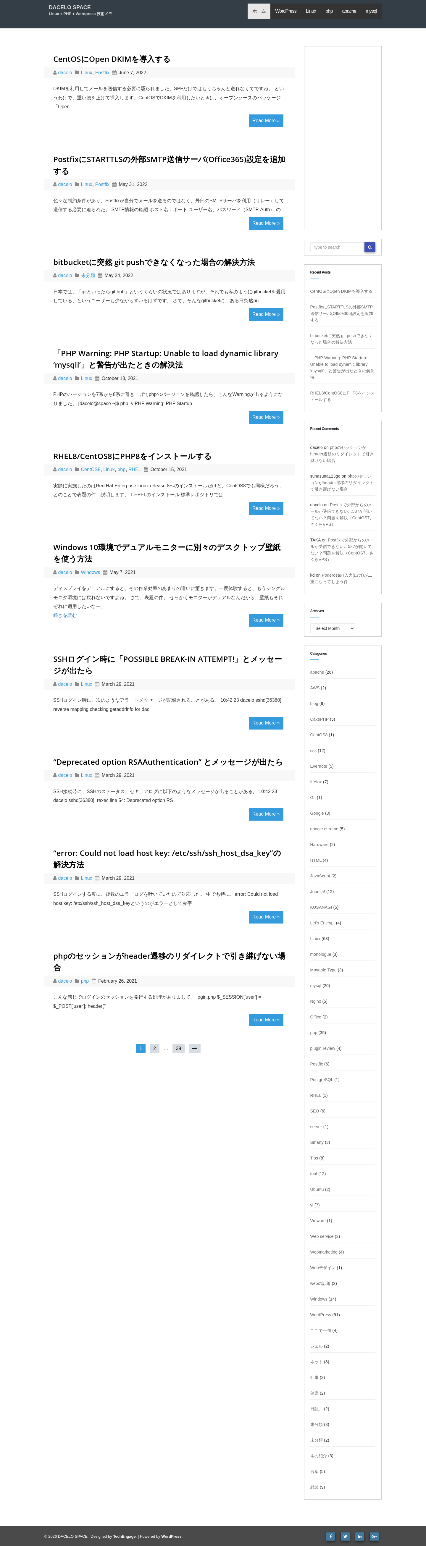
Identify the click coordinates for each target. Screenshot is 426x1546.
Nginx (315, 1001)
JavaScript (320, 876)
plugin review (322, 1048)
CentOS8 (91, 469)
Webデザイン (323, 1267)
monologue (320, 954)
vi (312, 1205)
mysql (371, 11)
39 (178, 1048)
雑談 (314, 1487)
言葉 (314, 1471)
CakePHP (319, 719)
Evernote (318, 766)
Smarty (317, 1142)
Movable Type (323, 970)
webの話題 (320, 1283)
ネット (316, 1361)
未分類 (88, 275)
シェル (316, 1346)
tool (313, 1173)
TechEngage (124, 1536)
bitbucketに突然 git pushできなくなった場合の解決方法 (154, 262)
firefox (316, 782)
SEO (314, 1111)
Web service (322, 1236)
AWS (315, 687)
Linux (311, 11)
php (329, 11)
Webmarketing (324, 1252)
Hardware (319, 844)
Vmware (318, 1220)
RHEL (134, 469)
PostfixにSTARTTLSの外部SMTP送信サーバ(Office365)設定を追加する (341, 313)
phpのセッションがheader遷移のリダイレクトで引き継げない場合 (342, 454)
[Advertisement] (343, 138)
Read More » (266, 120)
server (316, 1126)
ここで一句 (320, 1330)
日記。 (316, 1408)
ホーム (259, 11)
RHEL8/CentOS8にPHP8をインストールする (132, 456)
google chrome (324, 829)
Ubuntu (317, 1189)
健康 (314, 1393)
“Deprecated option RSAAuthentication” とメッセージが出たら (168, 761)
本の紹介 (318, 1455)
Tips (314, 1158)
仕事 (314, 1377)
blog (314, 703)
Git (313, 797)
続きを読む (65, 615)
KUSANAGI (321, 907)
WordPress (285, 11)
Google (317, 813)
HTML (316, 860)
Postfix (102, 72)
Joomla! (317, 891)
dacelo (65, 72)
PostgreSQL (321, 1079)
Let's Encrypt (322, 923)
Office (316, 1017)
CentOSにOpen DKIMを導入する (112, 59)
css (313, 750)
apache (349, 11)
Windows (90, 572)
